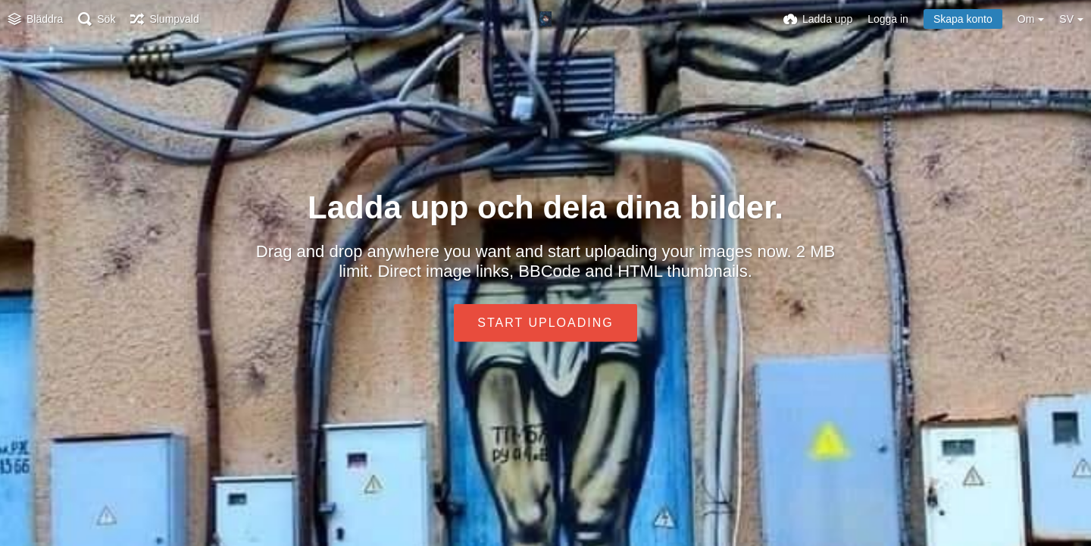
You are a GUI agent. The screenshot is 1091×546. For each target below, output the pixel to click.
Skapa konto (963, 19)
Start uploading (545, 322)
